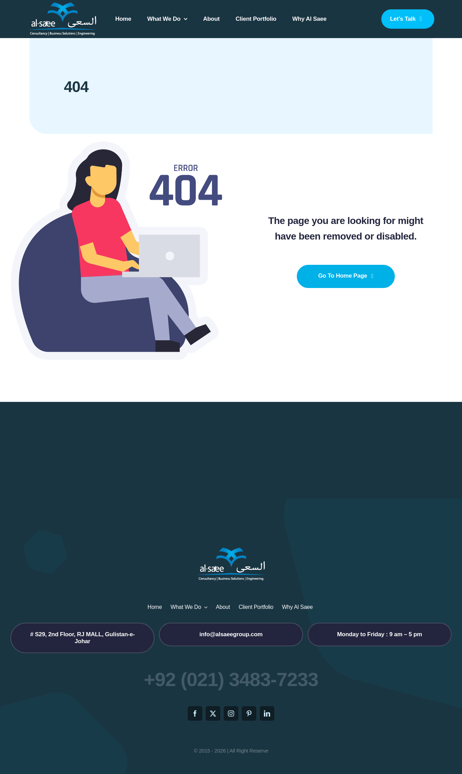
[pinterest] (249, 713)
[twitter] (213, 713)
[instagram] (231, 713)
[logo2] (62, 4)
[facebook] (195, 713)
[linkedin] (267, 713)
